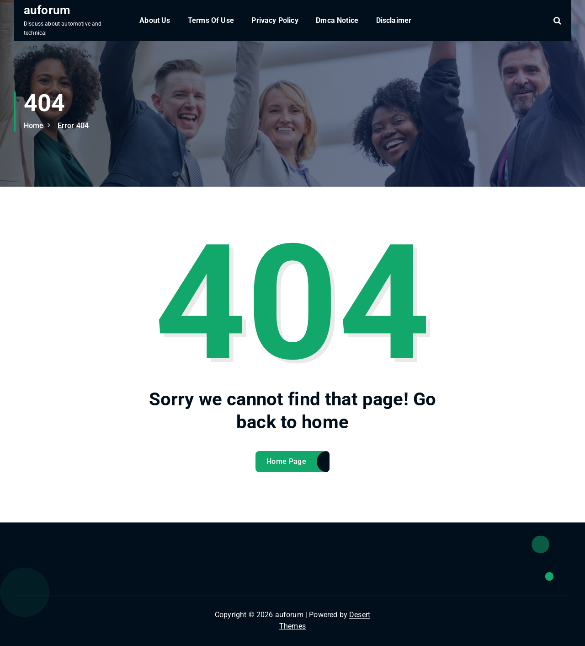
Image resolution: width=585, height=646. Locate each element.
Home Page (286, 461)
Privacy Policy (274, 20)
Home (34, 125)
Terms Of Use (211, 20)
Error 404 (73, 125)
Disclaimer (394, 20)
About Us (154, 20)
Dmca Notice (337, 20)
